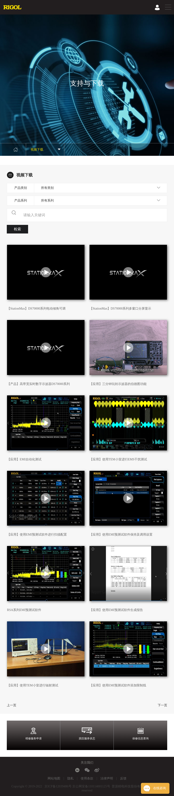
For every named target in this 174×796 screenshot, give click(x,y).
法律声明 (106, 778)
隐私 (70, 778)
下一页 (162, 705)
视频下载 (46, 150)
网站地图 (54, 778)
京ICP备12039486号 (58, 786)
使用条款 (87, 778)
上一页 (11, 705)
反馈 (123, 778)
